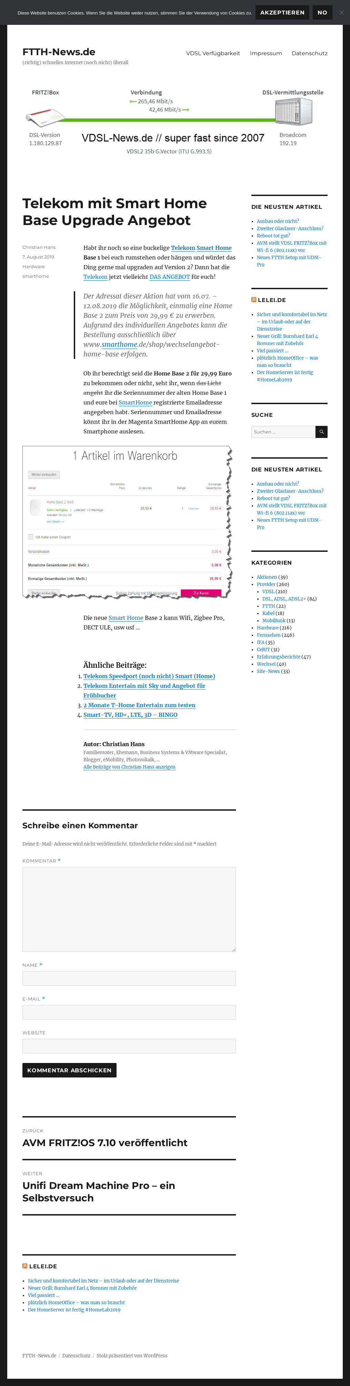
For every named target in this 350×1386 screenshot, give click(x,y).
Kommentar (41, 861)
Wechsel (266, 664)
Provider (266, 584)
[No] (341, 12)
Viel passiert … (43, 1295)
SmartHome (135, 402)
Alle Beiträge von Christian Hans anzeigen (129, 767)
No (323, 12)
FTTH (268, 606)
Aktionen (267, 577)
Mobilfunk (274, 621)
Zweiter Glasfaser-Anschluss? (290, 229)
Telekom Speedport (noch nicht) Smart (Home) (149, 676)
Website (34, 1032)
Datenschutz (310, 53)
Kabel (268, 613)
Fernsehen (269, 635)
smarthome (119, 344)
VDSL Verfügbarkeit (213, 53)
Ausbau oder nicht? (278, 221)
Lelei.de (43, 1266)
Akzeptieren (282, 12)
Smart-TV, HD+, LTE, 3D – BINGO (130, 714)
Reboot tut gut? (273, 236)
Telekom (183, 247)
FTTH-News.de (59, 52)
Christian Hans (39, 247)
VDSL (268, 592)
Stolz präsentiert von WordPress (132, 1356)
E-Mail (33, 999)
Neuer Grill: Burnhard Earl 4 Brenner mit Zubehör (82, 1288)
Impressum (266, 53)
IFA (260, 642)
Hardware (33, 266)
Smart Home (214, 247)
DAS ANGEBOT (170, 276)
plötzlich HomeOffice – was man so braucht (76, 1303)
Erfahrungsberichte (278, 657)
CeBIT (263, 650)
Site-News (268, 671)
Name (32, 965)
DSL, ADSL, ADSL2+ (284, 599)
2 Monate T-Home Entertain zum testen (139, 705)
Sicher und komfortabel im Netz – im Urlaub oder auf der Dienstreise (103, 1281)
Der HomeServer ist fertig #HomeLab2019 (74, 1310)
